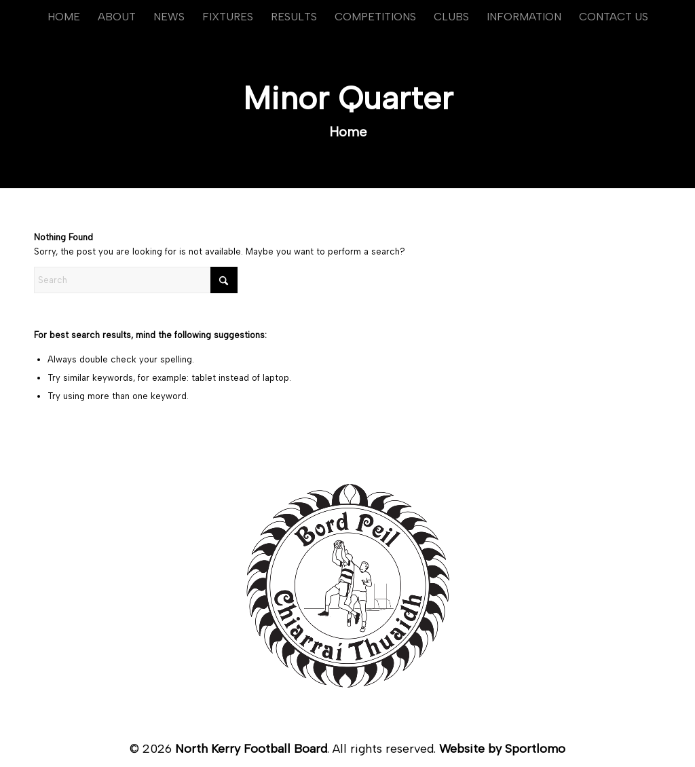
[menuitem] (64, 17)
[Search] (136, 280)
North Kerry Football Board (251, 748)
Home (348, 132)
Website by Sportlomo (502, 748)
